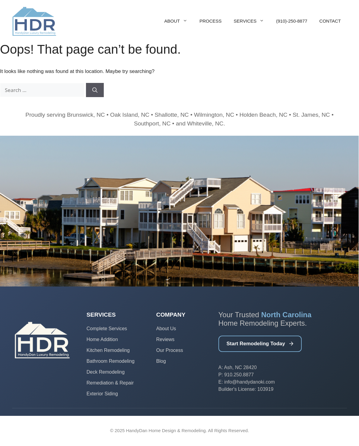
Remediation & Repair (110, 382)
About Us (166, 328)
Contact (330, 21)
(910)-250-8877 (291, 21)
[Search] (95, 90)
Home (93, 339)
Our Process (169, 350)
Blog (161, 361)
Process (210, 21)
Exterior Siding (102, 393)
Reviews (165, 339)
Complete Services (107, 328)
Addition (109, 339)
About (179, 21)
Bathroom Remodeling (111, 361)
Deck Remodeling (106, 372)
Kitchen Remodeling (108, 350)
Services (252, 21)
